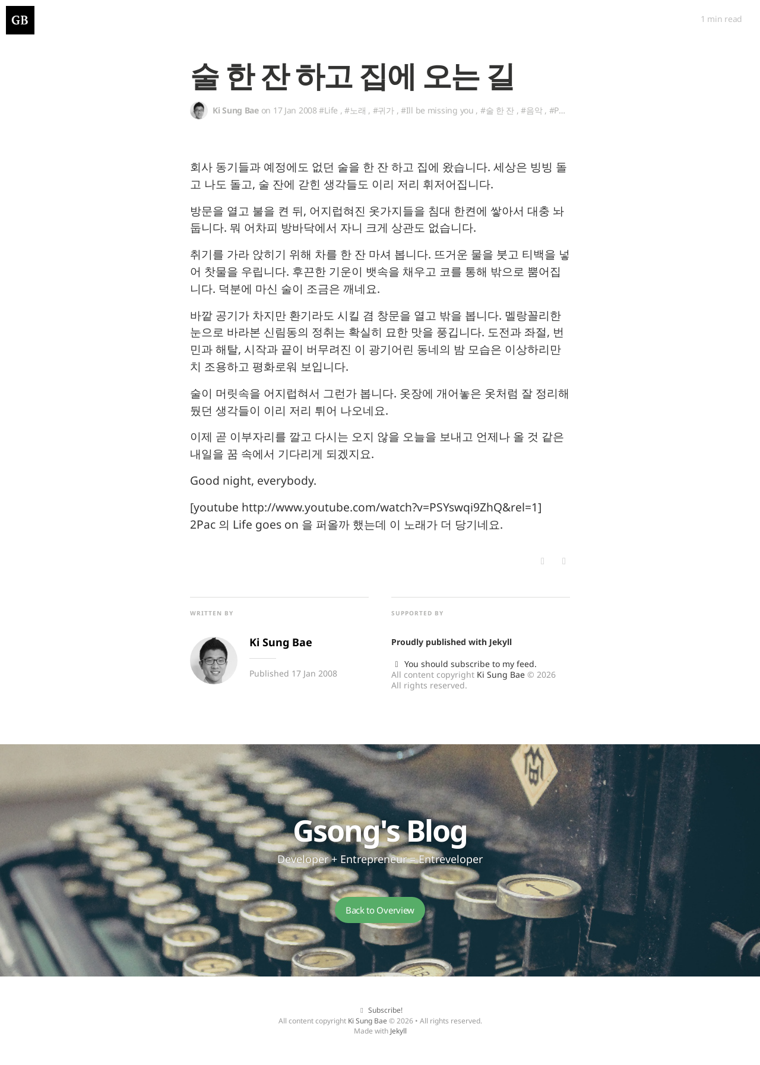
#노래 (355, 110)
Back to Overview (380, 910)
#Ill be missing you (437, 110)
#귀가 (383, 110)
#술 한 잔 (497, 110)
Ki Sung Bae (501, 674)
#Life (328, 110)
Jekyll (500, 641)
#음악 (531, 110)
